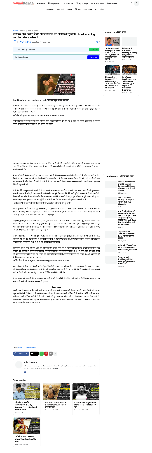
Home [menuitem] (41, 3)
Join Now (94, 49)
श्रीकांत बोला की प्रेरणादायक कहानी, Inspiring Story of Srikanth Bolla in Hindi (26, 406)
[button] (131, 3)
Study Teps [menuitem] (97, 3)
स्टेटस (102, 9)
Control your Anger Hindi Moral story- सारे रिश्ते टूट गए (85, 404)
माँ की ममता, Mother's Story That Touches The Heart (25, 439)
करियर (69, 9)
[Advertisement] (56, 20)
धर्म (96, 9)
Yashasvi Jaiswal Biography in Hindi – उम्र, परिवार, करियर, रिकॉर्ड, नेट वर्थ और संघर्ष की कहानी (112, 53)
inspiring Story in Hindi (29, 31)
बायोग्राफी (60, 9)
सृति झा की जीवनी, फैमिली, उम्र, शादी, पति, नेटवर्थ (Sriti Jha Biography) (126, 201)
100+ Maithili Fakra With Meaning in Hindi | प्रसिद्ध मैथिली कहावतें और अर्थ (129, 52)
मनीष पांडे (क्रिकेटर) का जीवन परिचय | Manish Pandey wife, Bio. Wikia (127, 247)
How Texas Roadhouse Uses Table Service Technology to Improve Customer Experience (129, 83)
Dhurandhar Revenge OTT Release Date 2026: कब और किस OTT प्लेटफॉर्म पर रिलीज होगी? (112, 82)
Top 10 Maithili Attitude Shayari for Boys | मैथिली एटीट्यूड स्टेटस (126, 235)
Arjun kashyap (30, 362)
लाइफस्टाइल (49, 9)
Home (15, 31)
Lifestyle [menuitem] (68, 3)
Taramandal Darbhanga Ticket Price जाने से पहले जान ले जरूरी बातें (126, 260)
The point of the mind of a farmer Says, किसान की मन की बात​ (56, 404)
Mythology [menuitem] (82, 3)
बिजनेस (78, 9)
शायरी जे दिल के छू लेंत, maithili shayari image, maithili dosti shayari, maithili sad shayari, (126, 186)
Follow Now (93, 57)
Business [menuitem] (112, 3)
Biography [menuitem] (53, 3)
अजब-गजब (88, 9)
